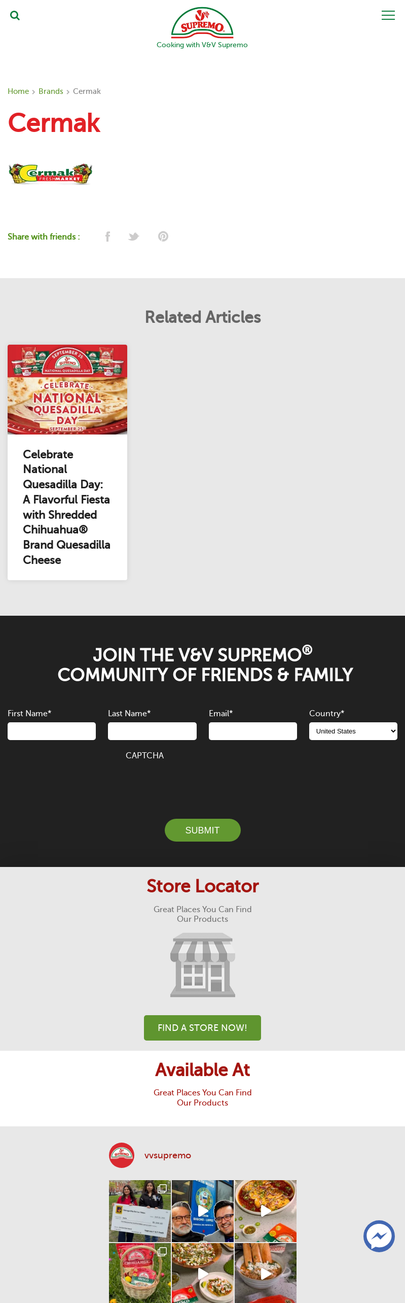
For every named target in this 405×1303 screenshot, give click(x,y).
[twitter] (134, 237)
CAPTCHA (145, 755)
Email (221, 713)
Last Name (129, 713)
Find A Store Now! (202, 1028)
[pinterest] (162, 237)
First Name (29, 713)
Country (326, 713)
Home (18, 91)
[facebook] (106, 237)
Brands (51, 91)
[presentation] (203, 784)
